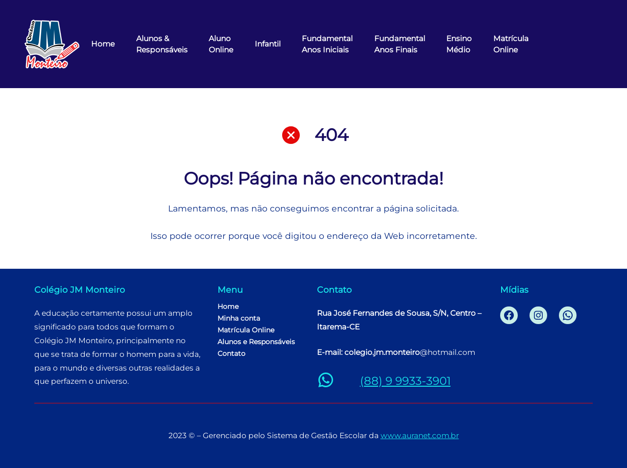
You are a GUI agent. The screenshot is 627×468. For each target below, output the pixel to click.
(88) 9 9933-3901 (405, 381)
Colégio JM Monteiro (79, 289)
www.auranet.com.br (420, 435)
